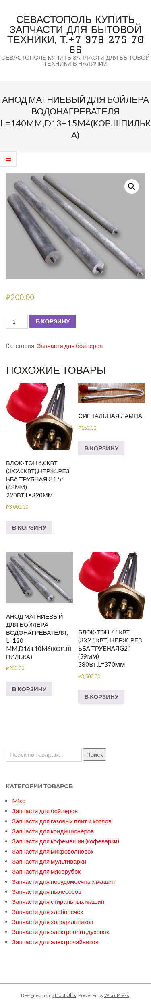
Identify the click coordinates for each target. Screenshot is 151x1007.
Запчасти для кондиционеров (53, 831)
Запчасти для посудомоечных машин (63, 881)
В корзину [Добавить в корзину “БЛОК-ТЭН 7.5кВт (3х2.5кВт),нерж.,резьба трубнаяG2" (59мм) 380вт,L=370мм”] (101, 696)
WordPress (116, 995)
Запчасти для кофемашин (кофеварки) (65, 841)
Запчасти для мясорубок (46, 871)
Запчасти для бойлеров (70, 345)
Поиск (94, 754)
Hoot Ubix (65, 995)
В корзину (52, 321)
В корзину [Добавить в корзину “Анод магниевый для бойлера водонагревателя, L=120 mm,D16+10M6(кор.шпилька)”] (29, 688)
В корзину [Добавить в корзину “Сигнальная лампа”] (101, 448)
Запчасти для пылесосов (46, 891)
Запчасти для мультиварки (49, 861)
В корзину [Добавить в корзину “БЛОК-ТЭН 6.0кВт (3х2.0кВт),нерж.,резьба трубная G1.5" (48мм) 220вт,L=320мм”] (29, 527)
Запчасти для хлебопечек (47, 911)
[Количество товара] (17, 322)
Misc (18, 800)
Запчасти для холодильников (52, 921)
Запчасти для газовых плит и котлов (62, 821)
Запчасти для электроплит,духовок (60, 931)
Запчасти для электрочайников (55, 941)
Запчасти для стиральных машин (58, 901)
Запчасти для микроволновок (52, 851)
